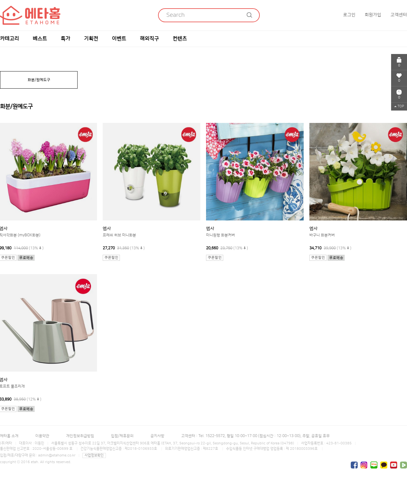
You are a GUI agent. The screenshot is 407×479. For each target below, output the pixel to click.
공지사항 (157, 436)
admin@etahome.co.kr (56, 455)
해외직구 (149, 39)
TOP (399, 106)
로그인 (349, 14)
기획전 (91, 39)
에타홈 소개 (9, 436)
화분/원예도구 (38, 79)
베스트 (40, 39)
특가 (65, 39)
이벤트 (119, 39)
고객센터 (398, 14)
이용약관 (42, 436)
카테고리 (9, 39)
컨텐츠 (180, 39)
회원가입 (373, 14)
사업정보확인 (94, 455)
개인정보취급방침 (80, 436)
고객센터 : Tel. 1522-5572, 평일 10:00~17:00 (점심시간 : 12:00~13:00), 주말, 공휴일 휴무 (255, 436)
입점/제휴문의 (122, 436)
